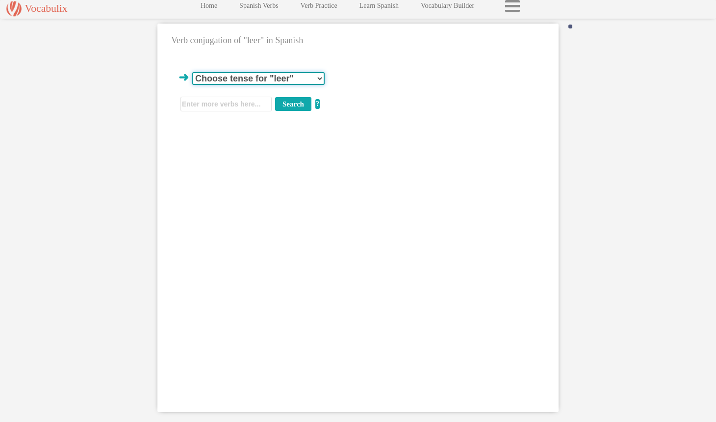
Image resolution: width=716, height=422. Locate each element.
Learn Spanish (379, 8)
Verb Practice (319, 8)
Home (209, 8)
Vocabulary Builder (447, 8)
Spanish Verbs (258, 8)
